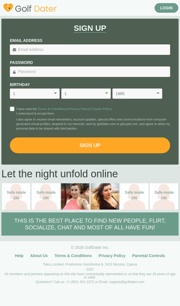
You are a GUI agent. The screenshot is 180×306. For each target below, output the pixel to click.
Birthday (20, 85)
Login (166, 8)
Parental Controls (148, 255)
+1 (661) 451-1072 (80, 282)
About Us (39, 255)
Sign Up (89, 145)
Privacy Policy (79, 109)
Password (21, 62)
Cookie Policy (102, 109)
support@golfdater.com (126, 282)
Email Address (26, 40)
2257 (90, 269)
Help (19, 255)
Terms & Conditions (52, 109)
